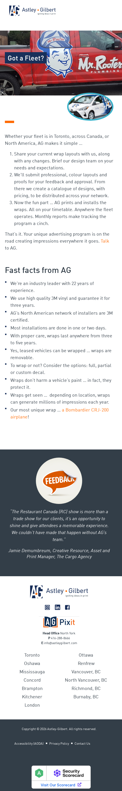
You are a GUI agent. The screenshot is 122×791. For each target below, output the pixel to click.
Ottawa (86, 655)
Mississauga (32, 672)
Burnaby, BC (86, 697)
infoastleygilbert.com (60, 643)
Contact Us (82, 743)
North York (67, 633)
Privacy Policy (59, 743)
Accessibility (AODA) (29, 743)
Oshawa (32, 663)
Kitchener (32, 697)
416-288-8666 (60, 638)
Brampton (32, 689)
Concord (32, 680)
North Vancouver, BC (86, 680)
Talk (105, 241)
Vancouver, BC (86, 672)
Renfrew (86, 663)
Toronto (32, 655)
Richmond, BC (86, 689)
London (32, 705)
